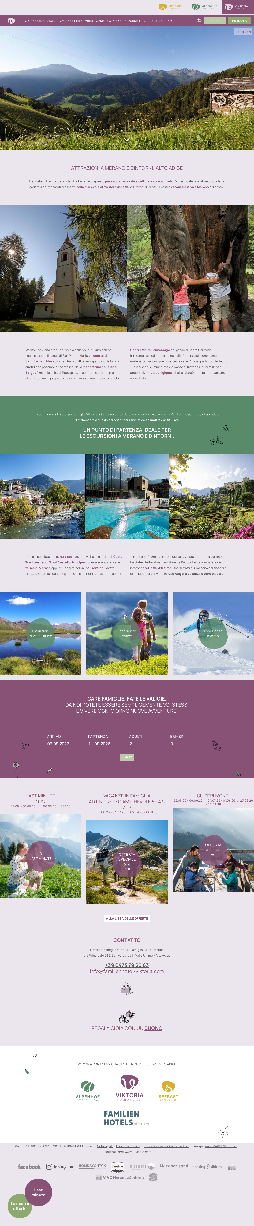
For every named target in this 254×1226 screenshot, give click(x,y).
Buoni (199, 20)
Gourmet (133, 21)
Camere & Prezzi (109, 21)
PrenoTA (239, 21)
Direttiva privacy (128, 1146)
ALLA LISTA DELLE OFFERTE (127, 918)
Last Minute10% (40, 798)
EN (249, 32)
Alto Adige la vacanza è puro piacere (195, 574)
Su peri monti (213, 796)
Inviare (127, 757)
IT (243, 32)
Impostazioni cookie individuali (166, 1146)
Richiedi (215, 21)
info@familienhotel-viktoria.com (127, 971)
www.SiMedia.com (138, 1152)
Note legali (105, 1146)
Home (15, 20)
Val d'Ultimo (153, 21)
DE (238, 32)
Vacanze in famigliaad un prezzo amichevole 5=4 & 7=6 (127, 802)
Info (170, 21)
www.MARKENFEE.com (221, 1146)
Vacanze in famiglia (40, 21)
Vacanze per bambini (76, 21)
